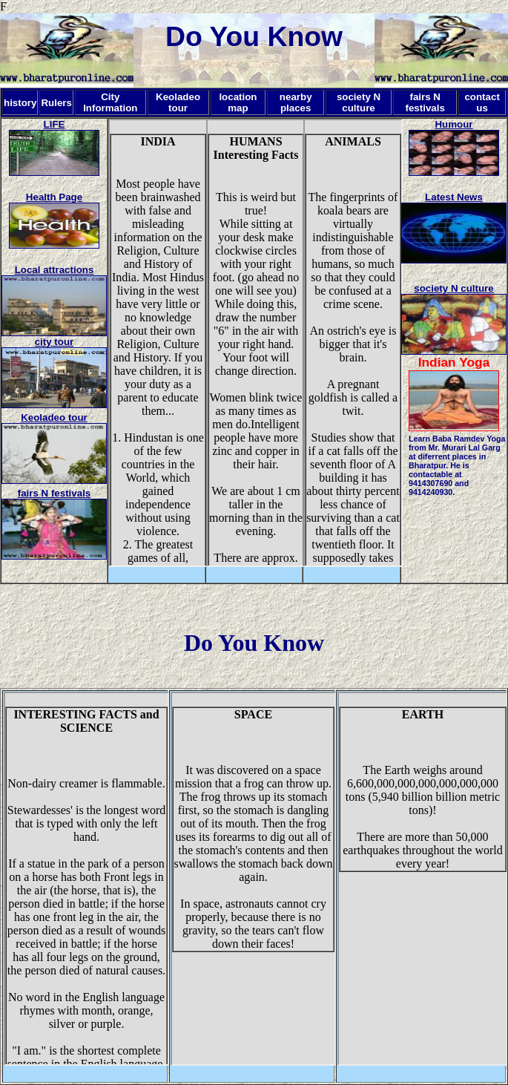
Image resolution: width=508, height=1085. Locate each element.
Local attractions (54, 269)
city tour (54, 341)
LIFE (54, 124)
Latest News (454, 197)
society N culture (453, 288)
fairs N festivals (54, 493)
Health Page (54, 197)
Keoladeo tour (54, 417)
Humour (453, 124)
